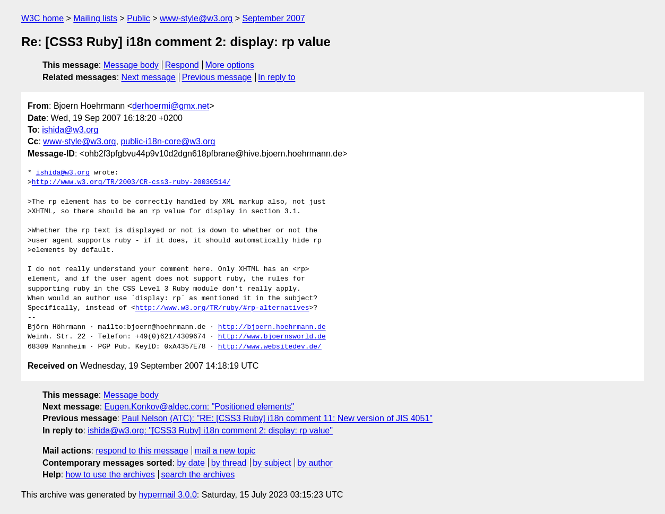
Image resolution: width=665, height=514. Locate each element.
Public (138, 18)
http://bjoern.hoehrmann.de (272, 327)
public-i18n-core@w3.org (167, 141)
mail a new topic (225, 450)
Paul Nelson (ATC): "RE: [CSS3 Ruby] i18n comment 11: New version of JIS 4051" (277, 418)
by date (190, 462)
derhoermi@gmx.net (170, 105)
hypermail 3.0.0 (167, 494)
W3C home (42, 18)
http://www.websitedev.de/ (270, 347)
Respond (182, 64)
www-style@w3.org (196, 18)
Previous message (217, 77)
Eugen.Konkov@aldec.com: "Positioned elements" (200, 406)
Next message (149, 77)
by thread (229, 462)
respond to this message (142, 450)
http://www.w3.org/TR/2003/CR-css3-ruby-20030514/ (131, 182)
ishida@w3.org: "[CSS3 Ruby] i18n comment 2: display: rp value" (210, 430)
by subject (272, 462)
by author (315, 462)
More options (230, 64)
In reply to (276, 77)
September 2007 (273, 18)
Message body (131, 64)
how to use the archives (110, 474)
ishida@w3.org (70, 129)
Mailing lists (95, 18)
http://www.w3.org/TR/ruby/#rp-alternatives (222, 308)
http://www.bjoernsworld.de (272, 337)
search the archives (198, 474)
